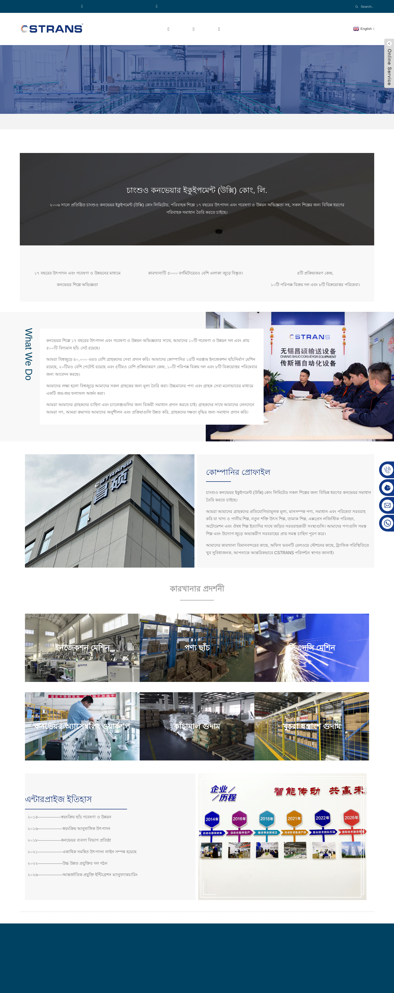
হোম (118, 28)
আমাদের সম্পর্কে (153, 28)
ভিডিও (240, 28)
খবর (264, 28)
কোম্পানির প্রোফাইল (204, 121)
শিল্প (215, 28)
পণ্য (190, 28)
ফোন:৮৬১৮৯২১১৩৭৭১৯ (50, 6)
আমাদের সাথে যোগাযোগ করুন (309, 28)
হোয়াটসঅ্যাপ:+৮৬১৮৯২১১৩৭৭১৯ (116, 6)
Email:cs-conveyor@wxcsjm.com (189, 6)
